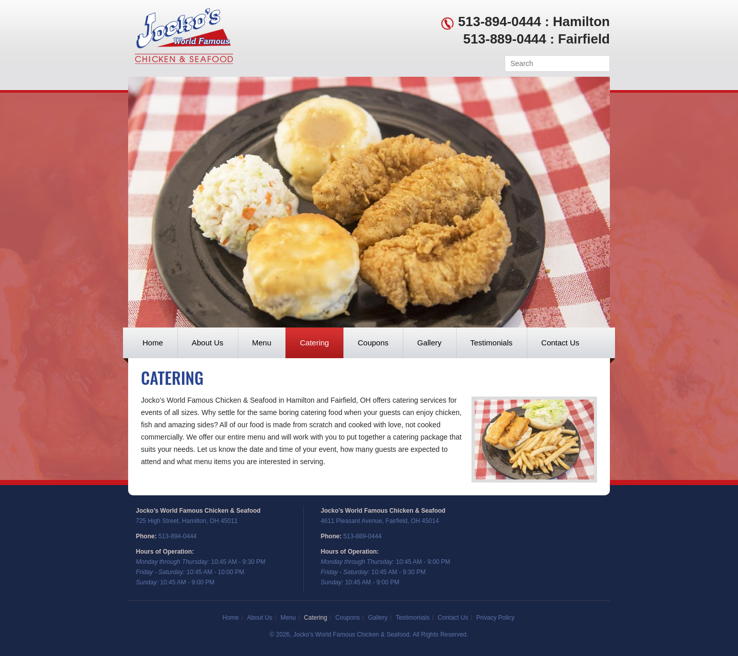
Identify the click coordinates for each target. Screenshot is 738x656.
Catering (314, 342)
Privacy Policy (495, 617)
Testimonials (491, 342)
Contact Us (560, 342)
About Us (207, 342)
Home (152, 342)
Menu (262, 342)
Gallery (429, 342)
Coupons (373, 342)
